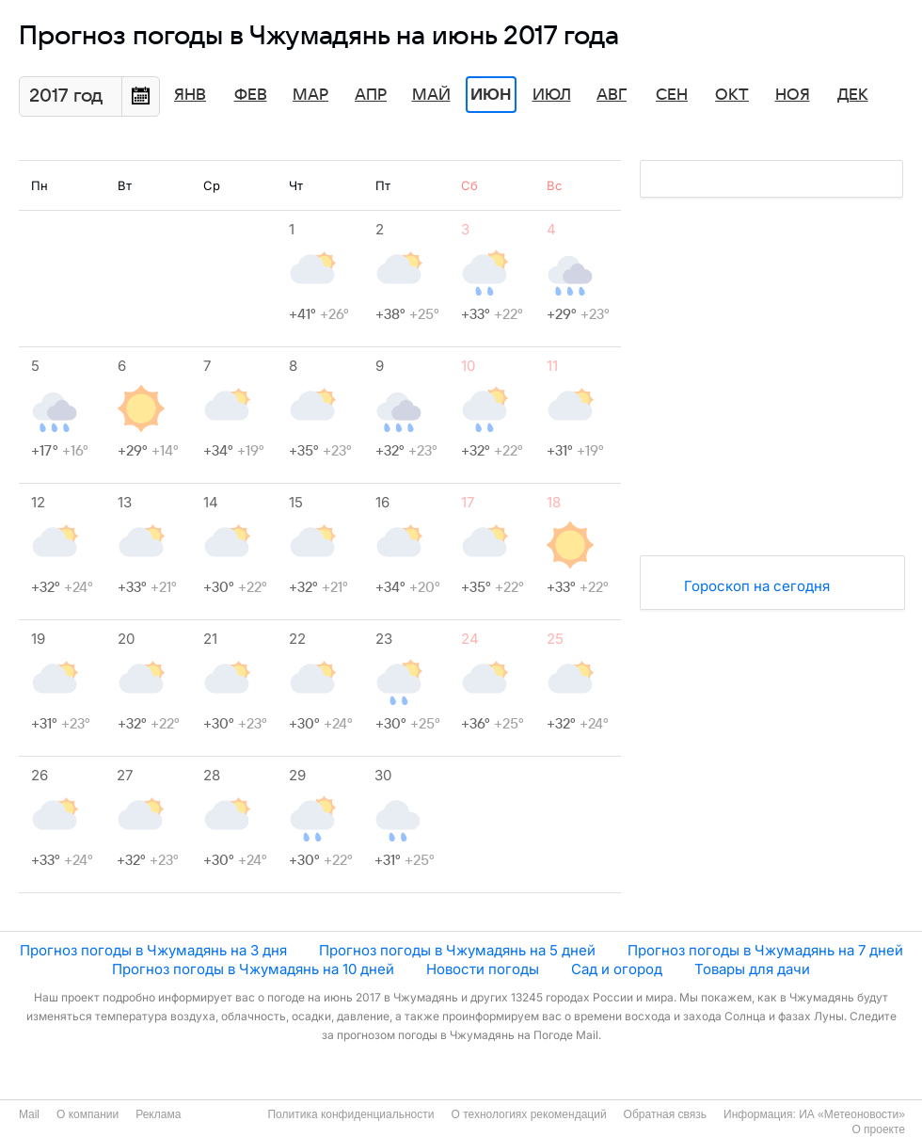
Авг (611, 95)
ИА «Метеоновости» (852, 1114)
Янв (190, 95)
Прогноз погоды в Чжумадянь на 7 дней (765, 950)
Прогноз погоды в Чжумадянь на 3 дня (153, 950)
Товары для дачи (752, 969)
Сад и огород (616, 969)
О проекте (878, 1129)
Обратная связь (665, 1114)
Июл (552, 95)
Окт (732, 95)
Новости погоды (482, 969)
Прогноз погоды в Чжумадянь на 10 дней (253, 969)
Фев (250, 95)
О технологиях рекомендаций (528, 1114)
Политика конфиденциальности (350, 1114)
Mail (29, 1114)
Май (431, 95)
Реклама (158, 1114)
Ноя (792, 95)
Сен (672, 95)
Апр (371, 95)
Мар (310, 95)
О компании (87, 1114)
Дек (852, 95)
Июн (491, 95)
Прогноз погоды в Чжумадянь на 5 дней (457, 950)
